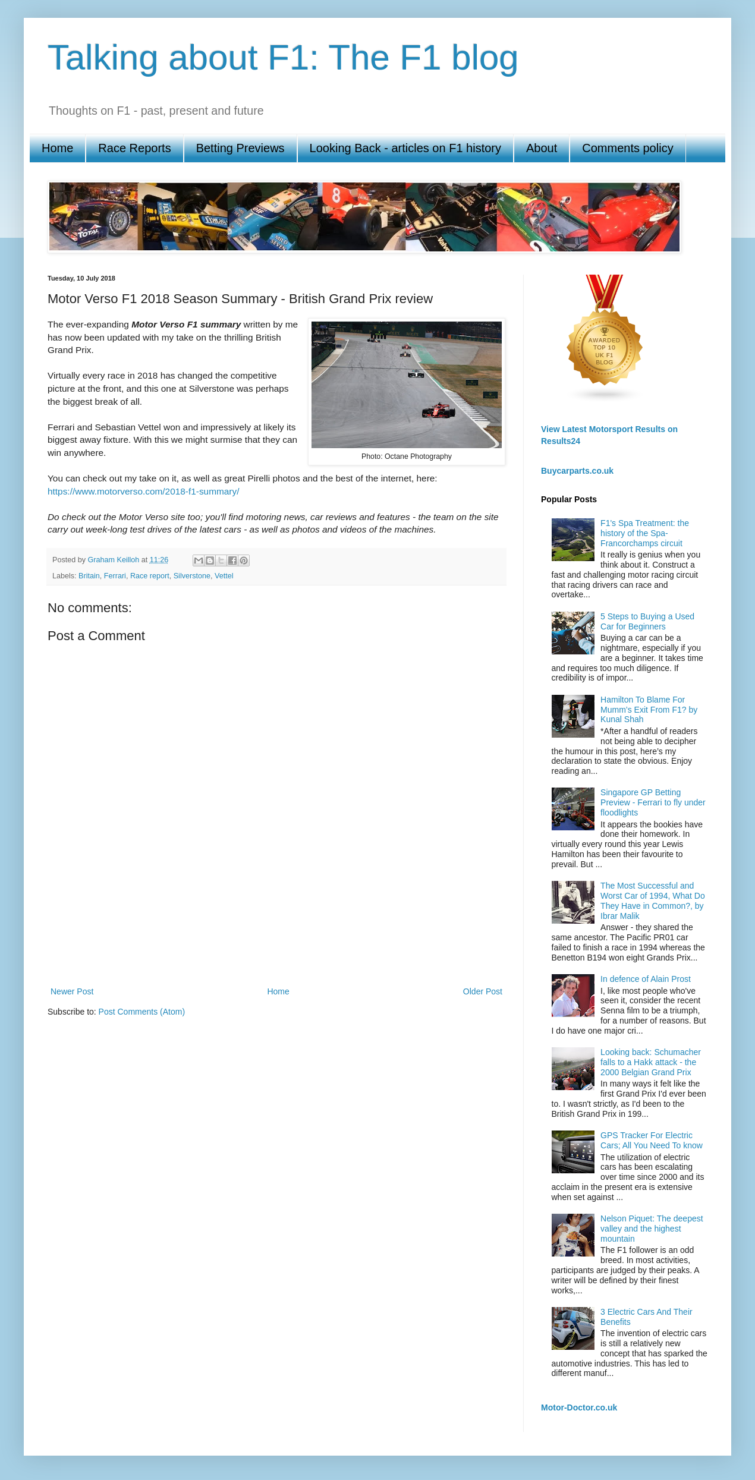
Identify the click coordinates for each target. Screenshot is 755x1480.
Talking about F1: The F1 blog (283, 57)
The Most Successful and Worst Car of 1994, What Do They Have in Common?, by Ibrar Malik (652, 900)
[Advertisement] (276, 942)
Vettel (224, 576)
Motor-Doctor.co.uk (579, 1407)
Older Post (482, 991)
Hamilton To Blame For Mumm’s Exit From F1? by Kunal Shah (648, 710)
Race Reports (134, 148)
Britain (89, 576)
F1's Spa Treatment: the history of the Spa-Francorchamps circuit (644, 533)
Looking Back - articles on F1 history (405, 148)
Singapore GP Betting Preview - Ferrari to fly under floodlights (653, 802)
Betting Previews (240, 148)
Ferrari (115, 576)
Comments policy (627, 148)
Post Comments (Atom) (142, 1011)
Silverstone (192, 576)
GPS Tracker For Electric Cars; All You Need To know (651, 1140)
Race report (149, 576)
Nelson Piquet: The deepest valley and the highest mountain (651, 1228)
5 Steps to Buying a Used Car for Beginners (647, 621)
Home (57, 148)
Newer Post (72, 991)
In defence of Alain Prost (645, 979)
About (541, 148)
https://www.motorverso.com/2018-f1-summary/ (143, 491)
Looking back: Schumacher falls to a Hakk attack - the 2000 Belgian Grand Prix (650, 1062)
